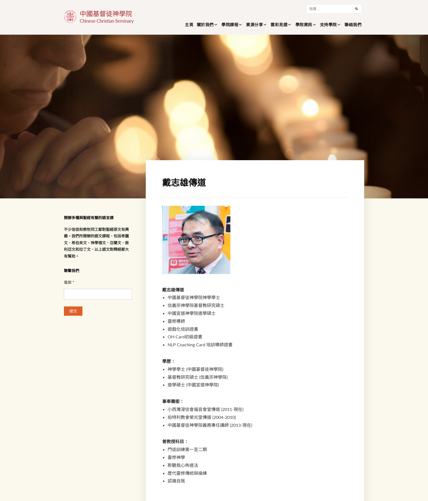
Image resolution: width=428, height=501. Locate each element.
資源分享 (254, 24)
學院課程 (229, 24)
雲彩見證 (279, 24)
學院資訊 (303, 24)
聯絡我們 (352, 24)
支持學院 (328, 24)
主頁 (189, 24)
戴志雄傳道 (184, 182)
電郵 (69, 282)
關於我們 (205, 24)
